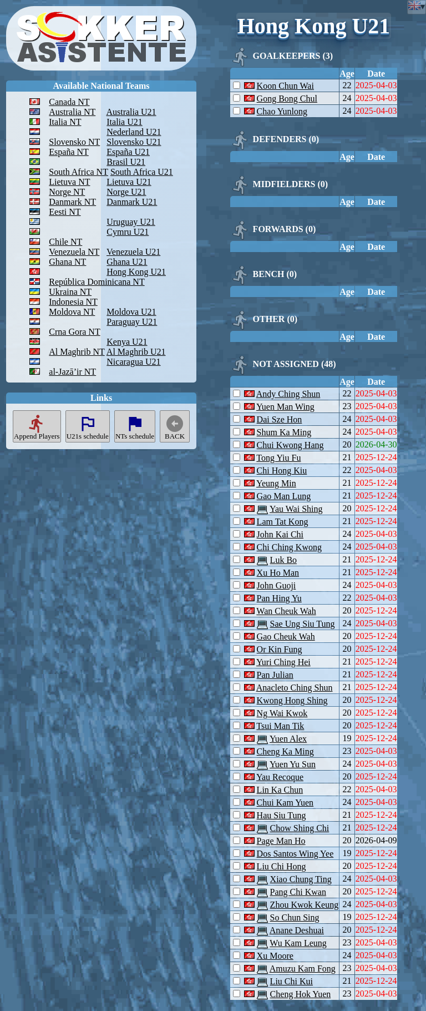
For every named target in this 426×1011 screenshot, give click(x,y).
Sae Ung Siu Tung (302, 623)
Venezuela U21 (133, 251)
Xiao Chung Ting (301, 879)
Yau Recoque (279, 777)
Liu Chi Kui (291, 981)
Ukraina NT (70, 291)
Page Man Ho (281, 841)
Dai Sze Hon (279, 419)
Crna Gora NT (74, 331)
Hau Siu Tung (281, 815)
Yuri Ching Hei (283, 662)
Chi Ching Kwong (289, 547)
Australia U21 (131, 112)
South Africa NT (78, 172)
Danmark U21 (131, 202)
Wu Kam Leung (298, 943)
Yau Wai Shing (296, 509)
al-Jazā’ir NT (72, 371)
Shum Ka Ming (284, 432)
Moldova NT (72, 311)
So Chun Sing (295, 917)
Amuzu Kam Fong (303, 968)
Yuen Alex (288, 738)
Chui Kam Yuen (285, 802)
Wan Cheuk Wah (286, 611)
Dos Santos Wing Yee (295, 853)
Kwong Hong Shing (292, 700)
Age (346, 73)
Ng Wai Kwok (282, 713)
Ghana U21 (126, 261)
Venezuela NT (74, 251)
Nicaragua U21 (133, 361)
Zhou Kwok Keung (304, 904)
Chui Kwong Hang (290, 445)
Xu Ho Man (278, 572)
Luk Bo (283, 560)
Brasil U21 (125, 162)
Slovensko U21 (133, 142)
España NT (69, 152)
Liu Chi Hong (281, 866)
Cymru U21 (127, 232)
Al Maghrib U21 (136, 351)
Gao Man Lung (284, 496)
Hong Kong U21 (136, 271)
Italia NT (65, 122)
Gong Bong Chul (287, 98)
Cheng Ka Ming (285, 751)
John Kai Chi (280, 534)
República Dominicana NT (96, 281)
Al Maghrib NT (76, 351)
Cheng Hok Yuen (300, 994)
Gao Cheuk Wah (286, 636)
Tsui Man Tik (280, 726)
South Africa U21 (141, 172)
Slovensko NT (74, 142)
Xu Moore (275, 955)
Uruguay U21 (130, 222)
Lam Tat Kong (282, 521)
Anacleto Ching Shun (294, 687)
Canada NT (69, 102)
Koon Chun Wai (285, 85)
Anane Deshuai (297, 930)
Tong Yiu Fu (278, 457)
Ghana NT (67, 261)
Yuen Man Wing (285, 406)
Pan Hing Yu (279, 598)
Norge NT (67, 192)
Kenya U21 (126, 341)
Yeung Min (276, 483)
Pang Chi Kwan (298, 892)
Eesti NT (64, 212)
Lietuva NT (69, 182)
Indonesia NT (73, 301)
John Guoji (276, 585)
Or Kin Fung (279, 649)
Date (376, 73)
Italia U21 (124, 122)
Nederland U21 (133, 132)
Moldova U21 (131, 311)
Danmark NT (72, 202)
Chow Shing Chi (299, 828)
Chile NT (65, 242)
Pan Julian (275, 675)
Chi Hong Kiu (282, 470)
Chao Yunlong (282, 111)
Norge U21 (126, 192)
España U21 (128, 152)
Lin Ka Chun (280, 789)
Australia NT (72, 112)
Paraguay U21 (131, 321)
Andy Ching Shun (288, 394)
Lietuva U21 (128, 182)
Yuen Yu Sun (293, 764)
